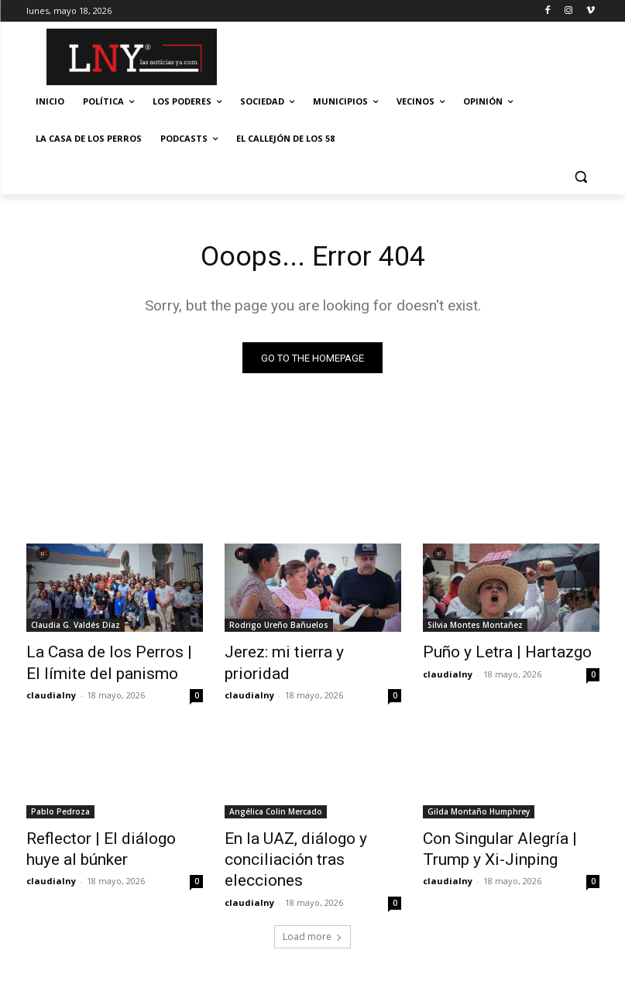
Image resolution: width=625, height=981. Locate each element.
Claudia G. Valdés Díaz (75, 628)
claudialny (51, 689)
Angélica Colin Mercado (275, 806)
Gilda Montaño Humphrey (479, 806)
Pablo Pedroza (60, 806)
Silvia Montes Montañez (475, 628)
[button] (581, 176)
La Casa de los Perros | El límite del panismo (99, 662)
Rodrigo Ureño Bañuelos (278, 628)
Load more (312, 901)
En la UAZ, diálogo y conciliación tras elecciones (305, 840)
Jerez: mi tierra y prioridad (301, 653)
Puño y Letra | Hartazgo (490, 653)
